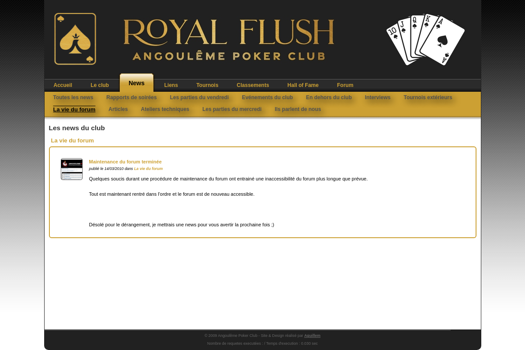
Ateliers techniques (165, 109)
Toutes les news (73, 97)
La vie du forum (74, 109)
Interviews (378, 97)
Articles (118, 109)
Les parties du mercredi (231, 109)
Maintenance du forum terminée (125, 161)
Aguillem (312, 335)
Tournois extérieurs (427, 97)
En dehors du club (329, 97)
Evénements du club (267, 97)
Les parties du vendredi (199, 97)
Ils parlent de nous (298, 109)
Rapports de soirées (131, 97)
